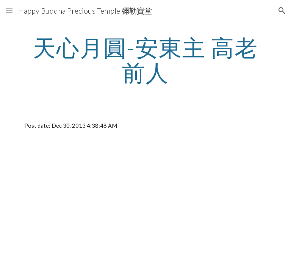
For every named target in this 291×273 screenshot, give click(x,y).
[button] (9, 10)
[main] (145, 60)
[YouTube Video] (92, 199)
